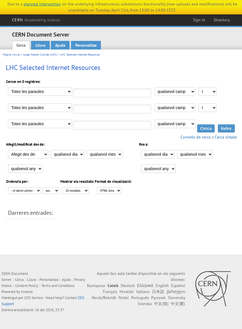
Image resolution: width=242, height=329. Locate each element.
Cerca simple (226, 137)
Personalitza (86, 45)
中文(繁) (178, 303)
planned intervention (42, 4)
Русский (158, 297)
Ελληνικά (145, 285)
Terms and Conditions (57, 285)
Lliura (40, 45)
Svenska (145, 303)
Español (178, 285)
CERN (36, 19)
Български (96, 285)
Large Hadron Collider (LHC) (40, 54)
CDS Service (33, 297)
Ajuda (60, 45)
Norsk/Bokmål (104, 297)
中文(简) (161, 303)
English (162, 285)
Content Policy (26, 285)
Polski (123, 297)
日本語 (158, 291)
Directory (222, 19)
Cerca (21, 45)
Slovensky (176, 297)
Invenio (27, 291)
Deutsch (128, 285)
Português (140, 297)
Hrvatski (127, 291)
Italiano (143, 291)
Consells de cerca (195, 137)
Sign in (199, 19)
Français (110, 291)
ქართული (175, 291)
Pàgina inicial (11, 54)
